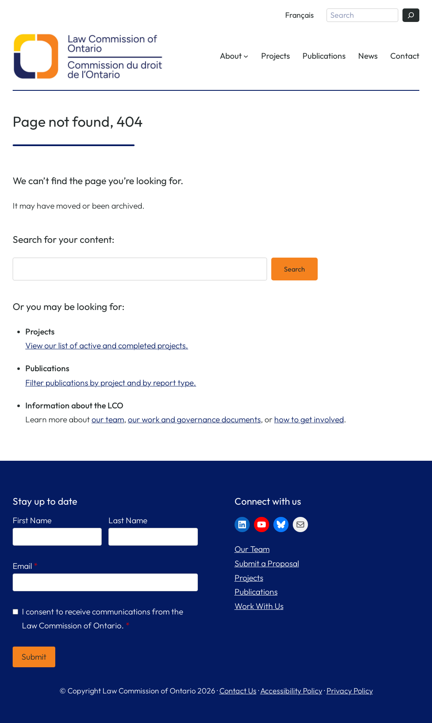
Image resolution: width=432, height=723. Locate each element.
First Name (32, 520)
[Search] (410, 15)
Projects (249, 578)
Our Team (252, 549)
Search (294, 269)
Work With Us (259, 606)
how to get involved (309, 419)
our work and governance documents (194, 419)
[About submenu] (245, 56)
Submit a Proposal (267, 563)
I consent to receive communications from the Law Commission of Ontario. (102, 618)
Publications (256, 592)
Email (25, 566)
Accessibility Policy (291, 691)
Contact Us (237, 691)
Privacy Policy (350, 691)
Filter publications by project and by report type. (110, 383)
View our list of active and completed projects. (106, 345)
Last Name (127, 520)
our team (108, 419)
